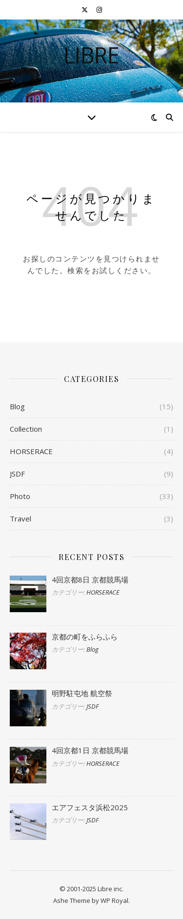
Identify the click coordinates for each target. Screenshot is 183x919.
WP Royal (114, 900)
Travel (20, 518)
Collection (26, 429)
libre (91, 55)
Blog (17, 406)
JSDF (17, 474)
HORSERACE (31, 451)
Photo (20, 496)
